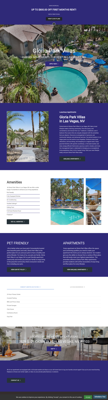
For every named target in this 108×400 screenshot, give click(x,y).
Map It (54, 349)
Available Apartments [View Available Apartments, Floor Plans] (72, 159)
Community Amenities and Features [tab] (30, 287)
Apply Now (54, 64)
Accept (88, 397)
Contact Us (16, 380)
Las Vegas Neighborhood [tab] (77, 287)
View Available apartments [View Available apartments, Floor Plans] (77, 269)
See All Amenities (18, 222)
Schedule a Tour (100, 397)
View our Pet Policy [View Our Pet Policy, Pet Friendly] (19, 269)
